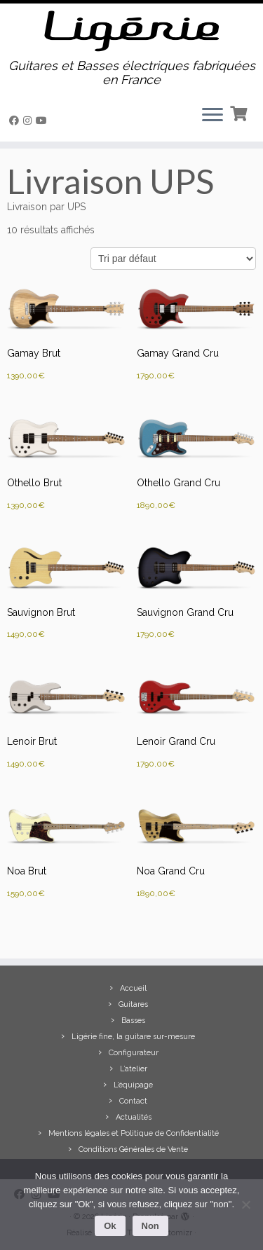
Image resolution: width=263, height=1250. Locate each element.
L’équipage (133, 1085)
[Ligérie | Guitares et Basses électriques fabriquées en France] (131, 31)
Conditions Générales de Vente (133, 1149)
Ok (110, 1226)
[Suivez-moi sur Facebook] (16, 120)
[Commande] (173, 258)
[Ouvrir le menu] (212, 116)
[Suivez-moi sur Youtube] (43, 120)
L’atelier (133, 1068)
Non (150, 1226)
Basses (133, 1020)
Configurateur (134, 1052)
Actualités (133, 1117)
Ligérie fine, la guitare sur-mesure (133, 1036)
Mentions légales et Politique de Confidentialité (133, 1133)
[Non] (245, 1204)
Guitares (133, 1004)
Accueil (133, 988)
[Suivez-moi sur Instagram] (29, 120)
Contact (133, 1101)
